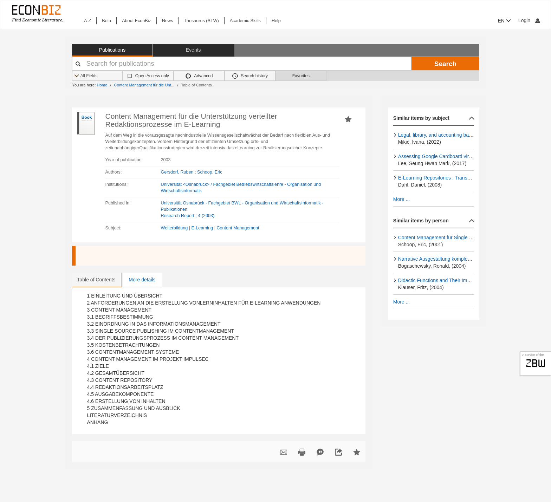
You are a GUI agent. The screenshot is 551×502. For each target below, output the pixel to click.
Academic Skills (245, 20)
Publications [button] (112, 50)
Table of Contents (96, 279)
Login (529, 20)
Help (276, 20)
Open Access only (152, 75)
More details (142, 279)
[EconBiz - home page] (36, 13)
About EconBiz (136, 20)
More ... (401, 199)
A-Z (87, 20)
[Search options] (97, 76)
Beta (106, 20)
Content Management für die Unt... (144, 85)
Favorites (301, 75)
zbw (536, 363)
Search (445, 63)
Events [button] (193, 50)
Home (102, 85)
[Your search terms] (241, 64)
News (167, 20)
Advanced (199, 76)
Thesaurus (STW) (201, 20)
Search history (250, 76)
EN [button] (504, 21)
